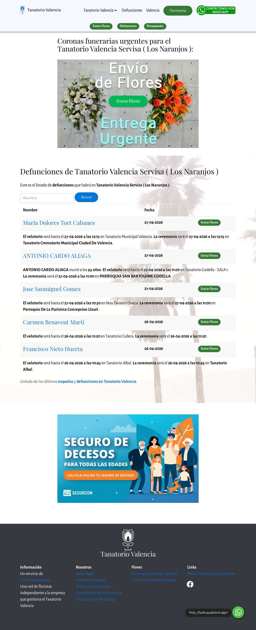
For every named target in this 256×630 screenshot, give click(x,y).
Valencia (153, 10)
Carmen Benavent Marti (53, 322)
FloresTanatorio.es (35, 580)
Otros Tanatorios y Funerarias (211, 574)
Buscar (86, 197)
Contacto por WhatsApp (95, 599)
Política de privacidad (93, 586)
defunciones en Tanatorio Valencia (107, 382)
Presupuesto (155, 26)
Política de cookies (90, 580)
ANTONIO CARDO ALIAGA (57, 255)
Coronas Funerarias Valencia (154, 574)
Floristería (177, 11)
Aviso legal (84, 574)
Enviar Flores (101, 26)
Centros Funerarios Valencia (154, 580)
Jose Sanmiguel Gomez (52, 288)
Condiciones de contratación (99, 593)
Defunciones (132, 10)
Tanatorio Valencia (44, 10)
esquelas (65, 382)
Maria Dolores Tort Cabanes (59, 222)
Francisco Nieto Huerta (53, 348)
